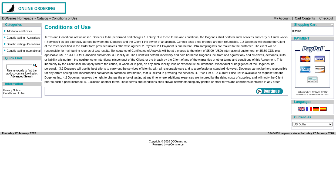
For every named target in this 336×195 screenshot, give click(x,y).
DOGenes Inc (179, 141)
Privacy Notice (12, 90)
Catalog (42, 18)
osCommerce (175, 144)
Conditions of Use (64, 18)
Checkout (326, 18)
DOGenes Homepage (17, 18)
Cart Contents (305, 18)
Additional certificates (17, 31)
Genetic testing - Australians (21, 37)
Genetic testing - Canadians (21, 44)
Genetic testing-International (22, 50)
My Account (282, 18)
